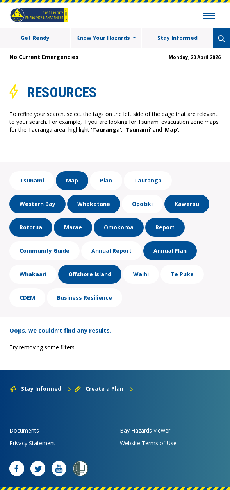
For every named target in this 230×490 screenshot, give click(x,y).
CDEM (27, 297)
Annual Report (111, 250)
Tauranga (148, 180)
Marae (73, 227)
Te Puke (182, 274)
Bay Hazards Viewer (145, 430)
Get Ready (35, 37)
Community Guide (45, 250)
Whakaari (33, 274)
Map (72, 180)
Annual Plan (170, 250)
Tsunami (32, 180)
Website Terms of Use (148, 443)
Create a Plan (104, 388)
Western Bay (37, 203)
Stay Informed (177, 37)
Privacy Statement (32, 443)
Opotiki (142, 203)
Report (165, 227)
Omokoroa (119, 227)
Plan (106, 180)
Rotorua (31, 227)
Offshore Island (89, 274)
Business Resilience (84, 297)
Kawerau (187, 203)
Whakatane (93, 203)
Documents (24, 430)
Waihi (141, 274)
